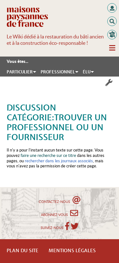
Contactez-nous (59, 200)
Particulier (20, 72)
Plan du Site (22, 251)
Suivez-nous (52, 228)
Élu (86, 72)
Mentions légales (72, 251)
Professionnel (58, 72)
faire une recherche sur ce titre (48, 155)
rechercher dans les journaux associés (59, 160)
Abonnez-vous (59, 213)
